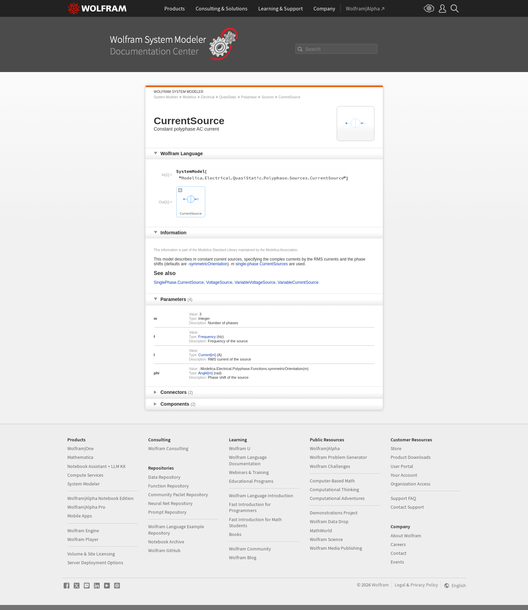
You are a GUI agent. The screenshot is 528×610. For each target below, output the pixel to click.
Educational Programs (251, 481)
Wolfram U (239, 448)
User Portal (402, 466)
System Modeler (166, 97)
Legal (400, 585)
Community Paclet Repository (178, 495)
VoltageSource (219, 282)
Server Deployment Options (95, 563)
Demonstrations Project (334, 513)
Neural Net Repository (170, 503)
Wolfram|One (80, 448)
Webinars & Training (249, 472)
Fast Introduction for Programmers (250, 507)
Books (235, 534)
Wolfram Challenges (330, 466)
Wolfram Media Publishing (336, 548)
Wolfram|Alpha (325, 448)
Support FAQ (403, 498)
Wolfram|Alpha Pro (86, 507)
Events (397, 562)
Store (396, 448)
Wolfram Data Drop (329, 521)
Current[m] (207, 355)
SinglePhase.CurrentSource (179, 282)
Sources (267, 97)
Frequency (207, 337)
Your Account (404, 475)
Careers (398, 544)
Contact (398, 553)
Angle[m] (205, 373)
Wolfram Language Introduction (261, 496)
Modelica (189, 97)
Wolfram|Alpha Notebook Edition (100, 498)
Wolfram (380, 585)
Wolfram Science (326, 539)
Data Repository (164, 477)
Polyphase (249, 97)
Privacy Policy (424, 585)
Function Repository (168, 486)
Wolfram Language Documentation (248, 460)
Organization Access (410, 484)
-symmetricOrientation (207, 264)
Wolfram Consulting (168, 448)
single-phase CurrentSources (261, 264)
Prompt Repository (167, 512)
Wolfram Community (250, 549)
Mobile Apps (79, 516)
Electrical (207, 97)
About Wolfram (406, 536)
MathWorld (321, 531)
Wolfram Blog (242, 557)
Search (313, 49)
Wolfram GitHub (164, 550)
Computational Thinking (334, 489)
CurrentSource (289, 97)
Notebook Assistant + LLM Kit (96, 466)
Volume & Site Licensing (91, 554)
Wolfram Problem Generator (338, 457)
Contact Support (407, 507)
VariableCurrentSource (298, 282)
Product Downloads (411, 457)
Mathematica (80, 457)
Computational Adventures (337, 498)
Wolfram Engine (83, 531)
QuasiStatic (227, 97)
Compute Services (85, 475)
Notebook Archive (166, 542)
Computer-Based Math (332, 481)
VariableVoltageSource (255, 282)
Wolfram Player (82, 539)
